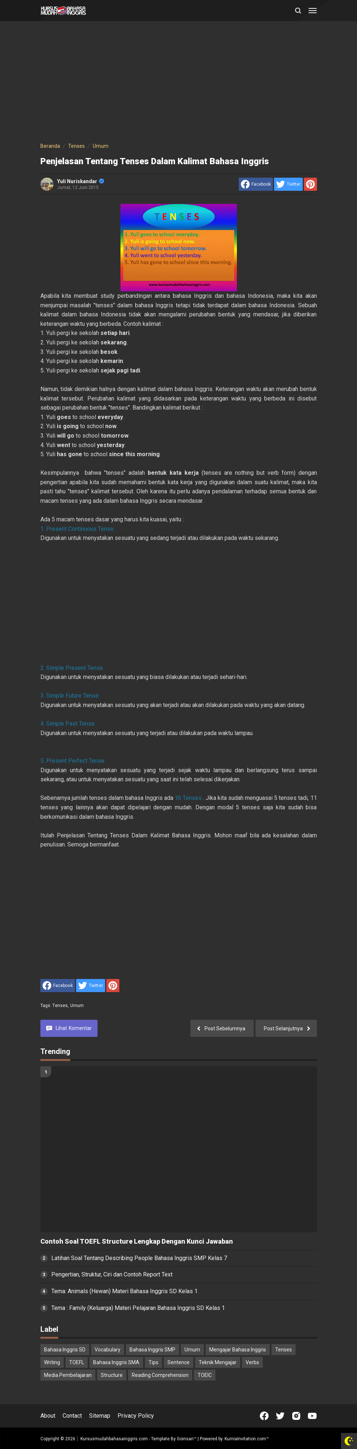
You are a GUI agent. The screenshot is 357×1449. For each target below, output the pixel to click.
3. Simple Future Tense (69, 695)
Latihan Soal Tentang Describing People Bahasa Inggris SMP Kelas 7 (139, 1258)
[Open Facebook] (264, 1416)
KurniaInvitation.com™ (246, 1438)
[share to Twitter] (288, 184)
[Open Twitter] (280, 1416)
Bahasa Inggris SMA (116, 1362)
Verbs (252, 1362)
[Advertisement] (178, 83)
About (47, 1415)
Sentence (178, 1362)
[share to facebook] (256, 184)
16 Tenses (188, 797)
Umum (77, 1005)
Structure (112, 1375)
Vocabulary (107, 1350)
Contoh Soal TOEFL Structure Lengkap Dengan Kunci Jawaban (136, 1241)
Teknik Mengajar (218, 1362)
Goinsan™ (187, 1438)
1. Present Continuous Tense (77, 528)
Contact (72, 1415)
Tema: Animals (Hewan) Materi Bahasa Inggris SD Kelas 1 (124, 1291)
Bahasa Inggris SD (65, 1350)
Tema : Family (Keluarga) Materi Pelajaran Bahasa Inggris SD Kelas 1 (138, 1307)
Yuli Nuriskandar (80, 181)
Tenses (60, 1005)
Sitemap (99, 1415)
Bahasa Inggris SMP (152, 1350)
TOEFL (76, 1362)
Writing (52, 1362)
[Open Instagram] (296, 1416)
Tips (153, 1362)
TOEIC (205, 1375)
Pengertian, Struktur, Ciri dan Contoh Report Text (111, 1274)
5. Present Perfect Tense (72, 760)
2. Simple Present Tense (71, 667)
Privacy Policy (136, 1415)
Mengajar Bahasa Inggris (237, 1350)
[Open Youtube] (312, 1416)
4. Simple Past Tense (67, 723)
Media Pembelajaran (68, 1375)
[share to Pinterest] (310, 184)
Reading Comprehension (160, 1375)
